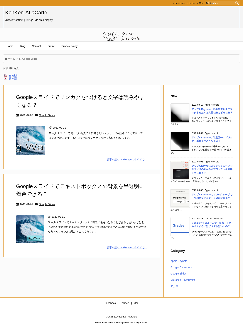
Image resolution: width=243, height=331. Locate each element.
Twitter (191, 3)
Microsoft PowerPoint (183, 279)
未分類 (174, 286)
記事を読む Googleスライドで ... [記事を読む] (127, 159)
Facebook (179, 3)
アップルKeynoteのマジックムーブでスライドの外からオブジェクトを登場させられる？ (212, 169)
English (13, 75)
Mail (200, 3)
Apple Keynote (179, 261)
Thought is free (140, 322)
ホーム (11, 58)
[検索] (237, 3)
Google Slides (47, 115)
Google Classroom (181, 267)
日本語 (13, 78)
